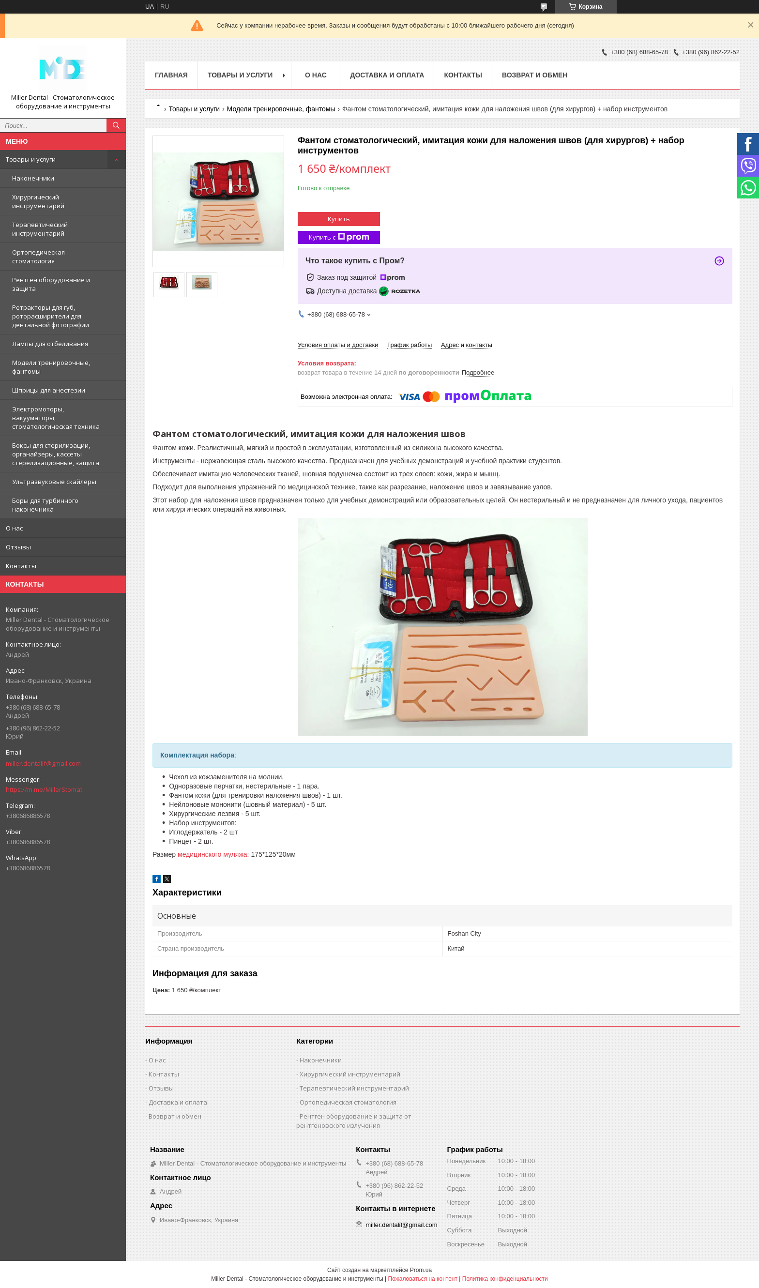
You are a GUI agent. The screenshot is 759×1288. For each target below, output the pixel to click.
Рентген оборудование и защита (51, 284)
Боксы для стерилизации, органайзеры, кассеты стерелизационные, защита (55, 454)
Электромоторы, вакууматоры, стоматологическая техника (56, 418)
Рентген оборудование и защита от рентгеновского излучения (353, 1121)
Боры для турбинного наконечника (45, 505)
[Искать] (116, 125)
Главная (171, 75)
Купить (339, 218)
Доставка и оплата (387, 75)
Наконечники (33, 178)
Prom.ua (421, 1270)
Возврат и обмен (535, 75)
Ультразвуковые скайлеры (54, 481)
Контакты (21, 565)
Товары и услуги (31, 159)
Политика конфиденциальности (505, 1278)
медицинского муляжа (212, 854)
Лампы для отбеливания (50, 343)
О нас (14, 528)
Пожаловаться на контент (422, 1278)
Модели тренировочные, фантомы (51, 367)
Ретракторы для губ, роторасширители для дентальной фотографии (50, 316)
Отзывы (18, 547)
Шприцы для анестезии (48, 390)
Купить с (339, 237)
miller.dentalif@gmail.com (43, 763)
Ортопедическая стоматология (38, 256)
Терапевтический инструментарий (40, 229)
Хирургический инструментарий (38, 201)
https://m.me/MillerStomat (44, 789)
